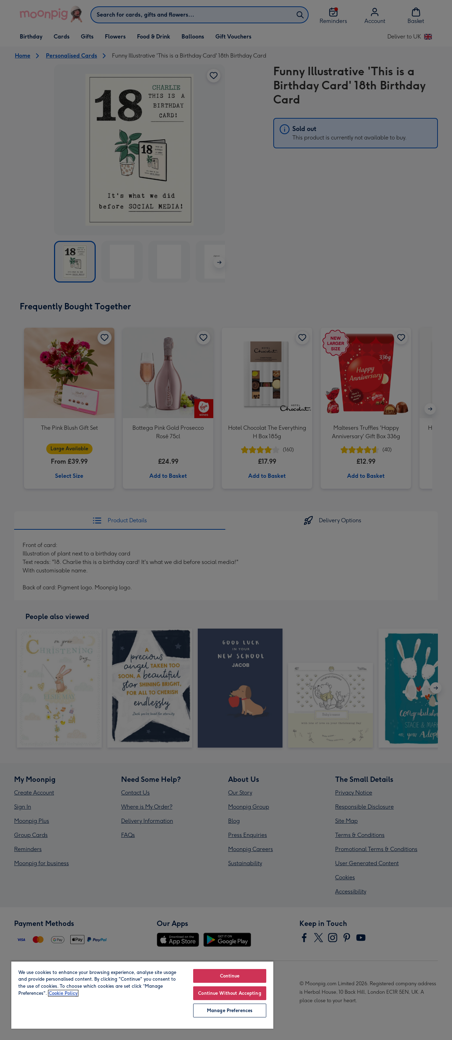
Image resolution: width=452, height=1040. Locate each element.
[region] (142, 995)
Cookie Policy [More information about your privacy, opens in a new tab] (63, 993)
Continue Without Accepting (229, 993)
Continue (230, 976)
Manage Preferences (229, 1010)
